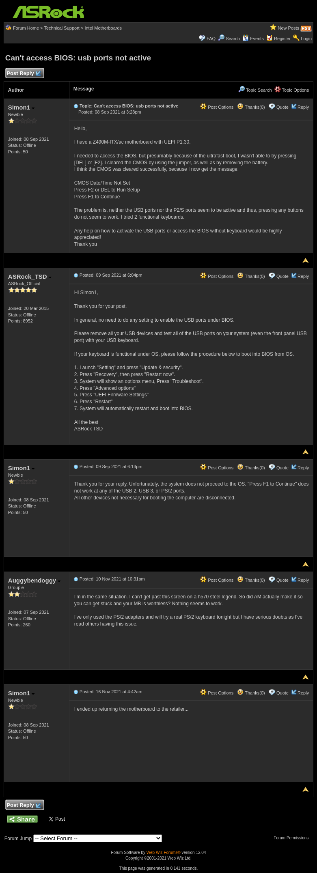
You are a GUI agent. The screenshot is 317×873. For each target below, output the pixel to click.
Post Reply (23, 73)
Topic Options (291, 90)
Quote (282, 107)
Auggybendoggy (34, 580)
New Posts (289, 28)
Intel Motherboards (103, 28)
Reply (303, 107)
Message (83, 89)
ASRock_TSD (30, 276)
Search (233, 38)
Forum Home (26, 28)
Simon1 (21, 107)
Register (282, 38)
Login (306, 38)
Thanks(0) (251, 107)
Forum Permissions (293, 838)
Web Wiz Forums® (164, 852)
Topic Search (255, 90)
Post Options (216, 107)
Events (253, 38)
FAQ (211, 38)
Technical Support (61, 28)
